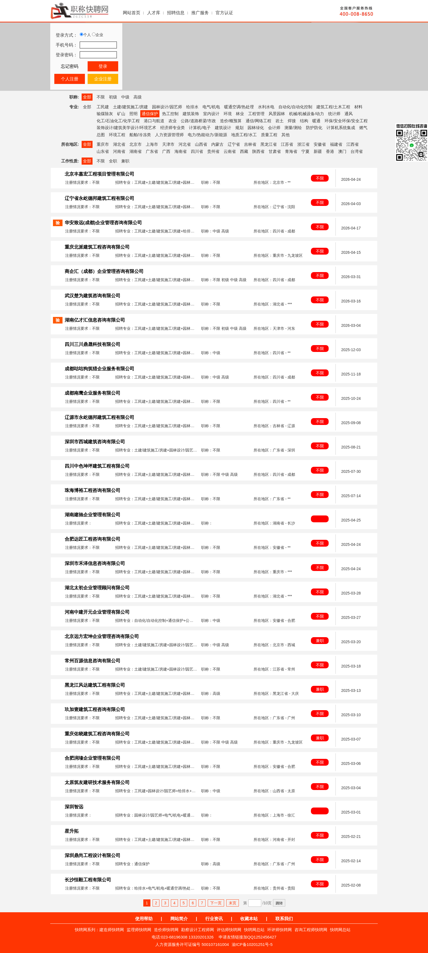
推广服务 (200, 12)
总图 (101, 134)
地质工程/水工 (244, 134)
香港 (330, 151)
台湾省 (356, 151)
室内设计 (211, 113)
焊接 (292, 120)
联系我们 (284, 918)
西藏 (244, 151)
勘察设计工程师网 (197, 929)
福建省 (336, 144)
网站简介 (179, 918)
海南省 (180, 151)
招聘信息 (176, 12)
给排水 (192, 106)
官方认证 (224, 12)
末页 (232, 903)
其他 (285, 134)
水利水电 (266, 106)
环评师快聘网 (279, 929)
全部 (87, 97)
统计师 (334, 113)
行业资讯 (214, 918)
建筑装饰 (191, 113)
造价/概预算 (231, 120)
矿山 (121, 113)
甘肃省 (275, 151)
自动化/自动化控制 (295, 106)
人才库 (153, 12)
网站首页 (131, 12)
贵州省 (213, 151)
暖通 (316, 120)
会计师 (274, 127)
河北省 (185, 144)
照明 (133, 113)
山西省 (201, 144)
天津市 (168, 144)
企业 (97, 35)
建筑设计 (223, 127)
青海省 (291, 151)
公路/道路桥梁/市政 (198, 120)
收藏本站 (249, 918)
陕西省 (258, 151)
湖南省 (135, 151)
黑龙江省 (268, 144)
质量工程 (269, 134)
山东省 (103, 151)
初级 (113, 97)
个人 (85, 35)
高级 (137, 97)
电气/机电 (211, 106)
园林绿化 (256, 127)
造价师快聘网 (166, 929)
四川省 (197, 151)
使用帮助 (144, 918)
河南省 (119, 151)
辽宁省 (234, 144)
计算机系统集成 (340, 127)
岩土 (279, 120)
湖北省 (119, 144)
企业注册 (103, 79)
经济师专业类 (172, 127)
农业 (172, 120)
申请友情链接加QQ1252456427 (248, 937)
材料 (358, 106)
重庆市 (103, 144)
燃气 (363, 127)
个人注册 (69, 79)
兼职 (125, 161)
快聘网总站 (254, 929)
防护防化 (314, 127)
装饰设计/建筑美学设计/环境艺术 (126, 127)
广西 (166, 151)
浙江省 (303, 144)
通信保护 (150, 113)
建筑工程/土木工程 (333, 106)
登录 (103, 66)
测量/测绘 (293, 127)
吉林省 (250, 144)
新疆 (318, 151)
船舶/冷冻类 (140, 134)
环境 (228, 113)
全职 (113, 161)
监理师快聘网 (139, 929)
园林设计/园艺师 (167, 106)
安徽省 (320, 144)
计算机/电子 (199, 127)
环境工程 (117, 134)
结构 (304, 120)
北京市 (135, 144)
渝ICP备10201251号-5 (252, 944)
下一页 (216, 903)
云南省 (230, 151)
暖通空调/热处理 (239, 106)
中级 (125, 97)
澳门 (342, 151)
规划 (239, 127)
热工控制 (170, 113)
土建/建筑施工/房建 (130, 106)
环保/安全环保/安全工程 (346, 120)
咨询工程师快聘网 (311, 929)
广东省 (152, 151)
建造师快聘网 (111, 929)
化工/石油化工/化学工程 (118, 120)
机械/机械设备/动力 (306, 113)
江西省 (352, 144)
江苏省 (287, 144)
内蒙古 (217, 144)
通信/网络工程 (258, 120)
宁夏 (305, 151)
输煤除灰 (105, 113)
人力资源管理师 (169, 134)
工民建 (103, 106)
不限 (101, 97)
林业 (240, 113)
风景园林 (277, 113)
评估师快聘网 (229, 929)
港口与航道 (154, 120)
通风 (348, 113)
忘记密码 (69, 66)
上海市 (152, 144)
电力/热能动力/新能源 (207, 134)
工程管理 (256, 113)
